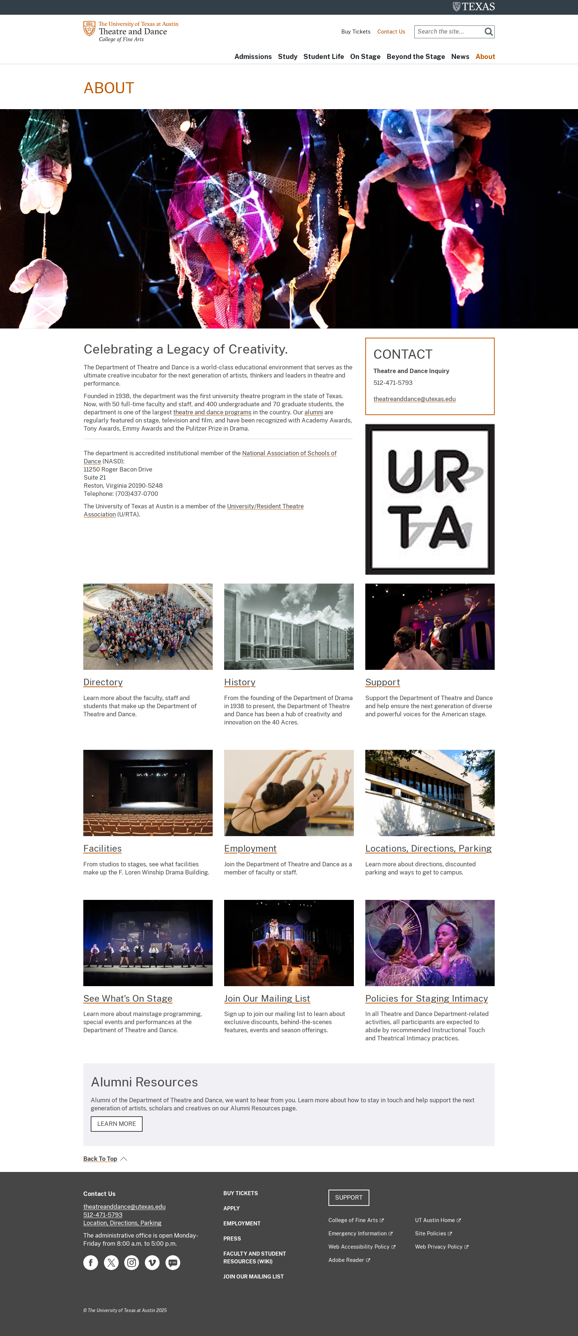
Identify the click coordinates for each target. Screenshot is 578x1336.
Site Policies (430, 1233)
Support (382, 682)
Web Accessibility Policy (359, 1247)
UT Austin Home (435, 1220)
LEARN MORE (116, 1123)
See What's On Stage (128, 998)
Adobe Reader (346, 1260)
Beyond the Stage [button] (401, 57)
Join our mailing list (253, 1277)
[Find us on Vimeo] (152, 1262)
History (239, 682)
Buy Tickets (355, 32)
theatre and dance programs (212, 412)
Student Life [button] (297, 57)
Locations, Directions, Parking (428, 848)
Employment (250, 848)
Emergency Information (357, 1233)
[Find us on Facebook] (90, 1262)
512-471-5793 (102, 1214)
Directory (103, 682)
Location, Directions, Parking (122, 1223)
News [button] (451, 57)
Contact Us (391, 32)
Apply (231, 1208)
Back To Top (100, 1158)
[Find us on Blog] (173, 1262)
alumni (313, 412)
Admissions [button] (215, 57)
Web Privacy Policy (439, 1247)
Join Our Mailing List (267, 998)
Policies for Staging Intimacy (426, 998)
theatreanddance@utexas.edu (414, 399)
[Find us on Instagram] (131, 1262)
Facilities (102, 848)
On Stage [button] (345, 57)
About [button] (482, 57)
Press (232, 1239)
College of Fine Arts (353, 1220)
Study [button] (255, 57)
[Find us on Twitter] (111, 1262)
